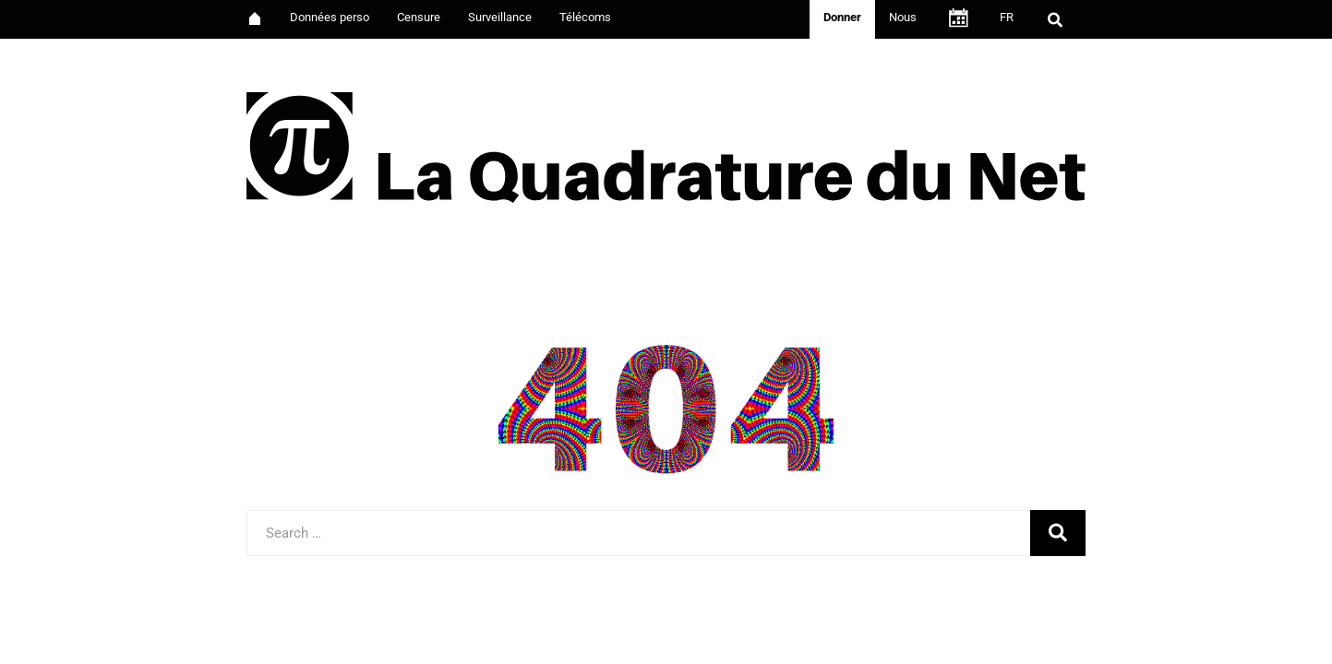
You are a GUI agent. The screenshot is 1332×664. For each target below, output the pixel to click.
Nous (903, 17)
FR (1007, 17)
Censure (418, 17)
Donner (842, 17)
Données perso (329, 17)
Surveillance (500, 17)
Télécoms (585, 17)
